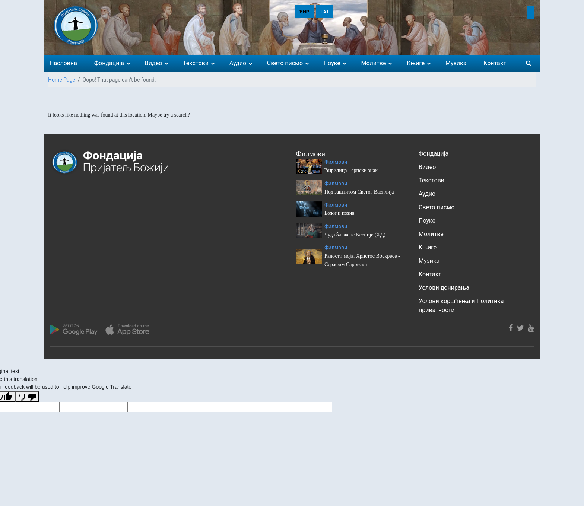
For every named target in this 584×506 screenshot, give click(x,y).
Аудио (427, 193)
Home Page (61, 80)
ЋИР (304, 12)
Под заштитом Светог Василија (359, 192)
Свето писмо (436, 207)
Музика (429, 260)
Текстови (431, 180)
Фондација (433, 153)
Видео (427, 167)
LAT (325, 12)
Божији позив (339, 213)
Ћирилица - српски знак (351, 170)
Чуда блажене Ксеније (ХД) (354, 235)
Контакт (430, 274)
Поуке (427, 220)
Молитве (431, 234)
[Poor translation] (27, 396)
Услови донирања (444, 287)
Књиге (428, 247)
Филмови (335, 162)
